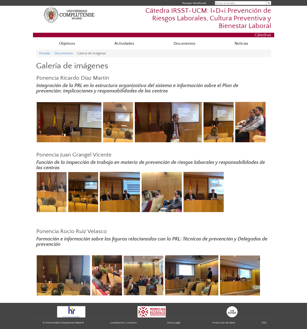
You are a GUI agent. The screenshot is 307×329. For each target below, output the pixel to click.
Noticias (241, 43)
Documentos (184, 43)
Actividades (124, 43)
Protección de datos (223, 322)
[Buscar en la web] (268, 3)
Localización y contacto (123, 322)
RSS (264, 322)
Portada (44, 53)
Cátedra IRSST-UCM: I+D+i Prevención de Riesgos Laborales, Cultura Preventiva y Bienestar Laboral (208, 18)
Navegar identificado (194, 3)
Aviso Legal (173, 322)
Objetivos (67, 43)
